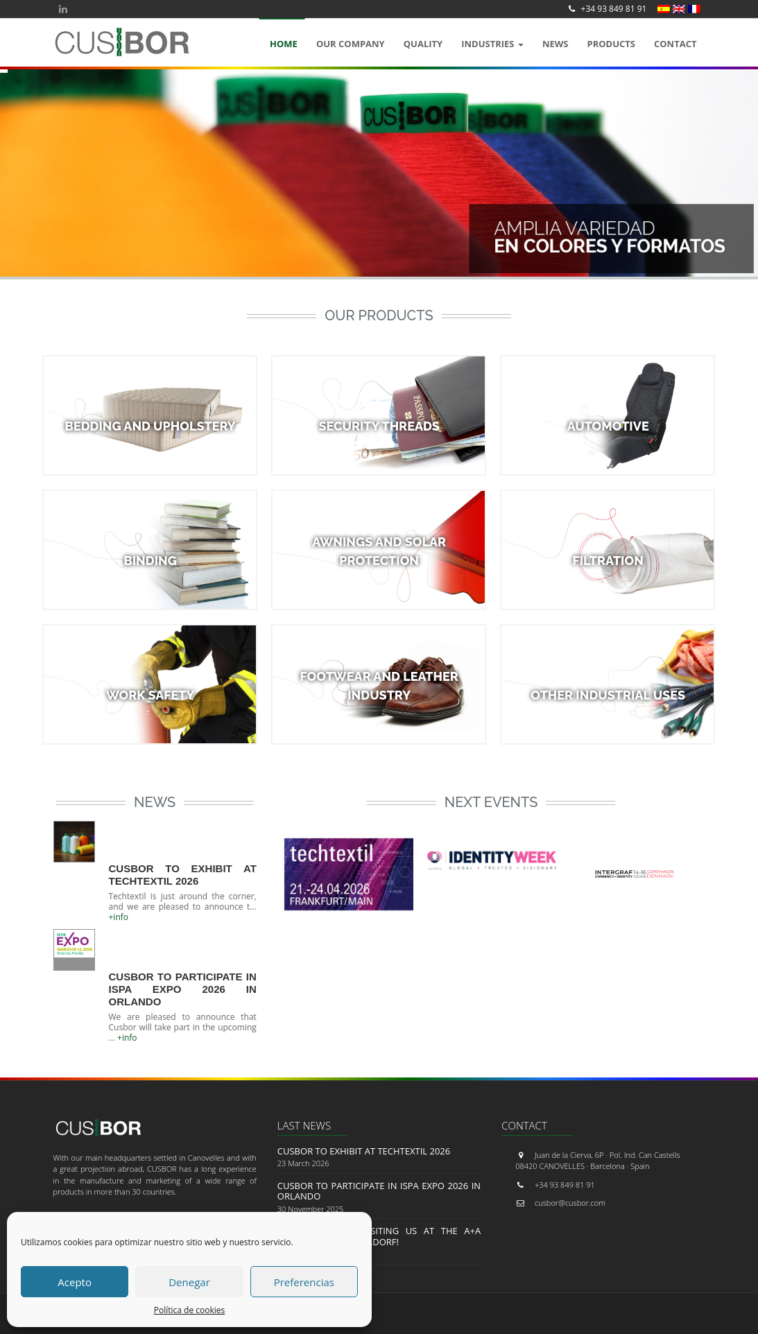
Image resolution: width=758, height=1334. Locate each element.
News (555, 43)
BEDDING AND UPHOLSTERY (150, 426)
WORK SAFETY (150, 695)
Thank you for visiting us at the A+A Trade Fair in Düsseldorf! (379, 1236)
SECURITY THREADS (378, 426)
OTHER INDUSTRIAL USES (608, 695)
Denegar (189, 1282)
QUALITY (423, 43)
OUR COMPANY (350, 43)
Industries (492, 43)
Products (611, 43)
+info (119, 917)
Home (284, 43)
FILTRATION (607, 560)
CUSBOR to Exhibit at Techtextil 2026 (183, 875)
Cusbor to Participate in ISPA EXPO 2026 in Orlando (183, 989)
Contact (675, 43)
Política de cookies (189, 1310)
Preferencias (304, 1282)
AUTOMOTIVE (608, 426)
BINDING (150, 560)
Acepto (75, 1282)
